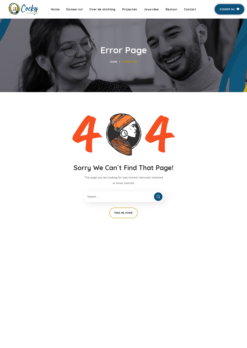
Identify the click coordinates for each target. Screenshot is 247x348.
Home (113, 62)
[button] (229, 9)
